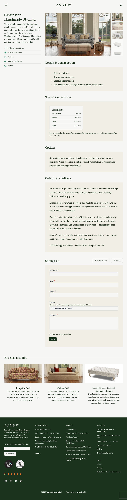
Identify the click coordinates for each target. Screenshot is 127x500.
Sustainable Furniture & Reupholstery (105, 430)
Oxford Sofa (63, 388)
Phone (52, 291)
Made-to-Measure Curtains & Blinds (78, 455)
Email (117, 260)
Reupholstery (71, 429)
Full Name (53, 270)
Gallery (99, 449)
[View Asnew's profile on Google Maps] (17, 474)
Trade (37, 453)
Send (52, 339)
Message (53, 315)
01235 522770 (101, 260)
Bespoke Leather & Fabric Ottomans (48, 437)
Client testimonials (103, 445)
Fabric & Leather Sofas (43, 429)
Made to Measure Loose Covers (77, 433)
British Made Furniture (105, 453)
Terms (99, 464)
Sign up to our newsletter (61, 334)
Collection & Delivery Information (109, 472)
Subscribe (10, 454)
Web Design (70, 492)
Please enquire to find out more (79, 239)
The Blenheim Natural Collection (46, 447)
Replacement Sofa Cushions (76, 451)
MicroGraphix (81, 492)
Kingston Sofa (23, 388)
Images (52, 302)
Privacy (99, 468)
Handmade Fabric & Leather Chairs (47, 433)
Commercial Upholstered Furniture (78, 447)
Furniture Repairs (72, 437)
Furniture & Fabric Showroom (107, 441)
